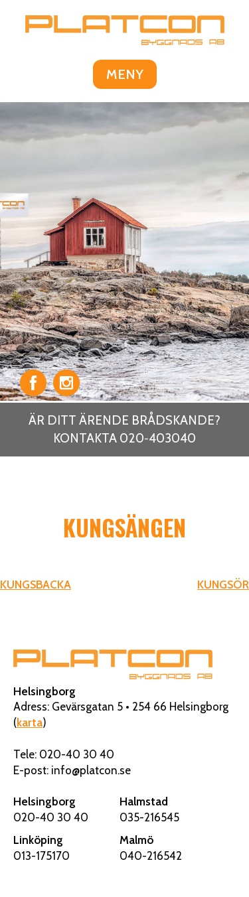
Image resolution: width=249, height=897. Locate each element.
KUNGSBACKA (35, 584)
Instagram (66, 383)
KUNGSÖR (223, 584)
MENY (124, 74)
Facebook (33, 383)
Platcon (124, 29)
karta (29, 722)
